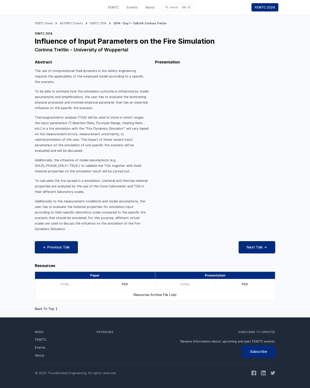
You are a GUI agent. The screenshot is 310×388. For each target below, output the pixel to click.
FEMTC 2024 (265, 7)
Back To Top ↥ (46, 309)
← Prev (56, 247)
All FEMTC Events (71, 23)
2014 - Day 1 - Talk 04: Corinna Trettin (140, 23)
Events (132, 7)
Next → (257, 247)
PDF (125, 284)
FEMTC (113, 7)
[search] (178, 7)
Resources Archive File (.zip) (155, 295)
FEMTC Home (44, 23)
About (150, 7)
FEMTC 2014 (98, 23)
